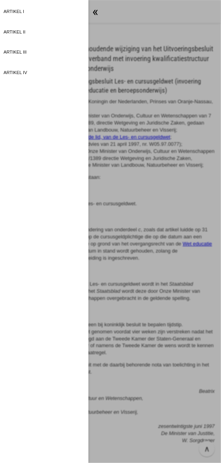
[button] (110, 231)
